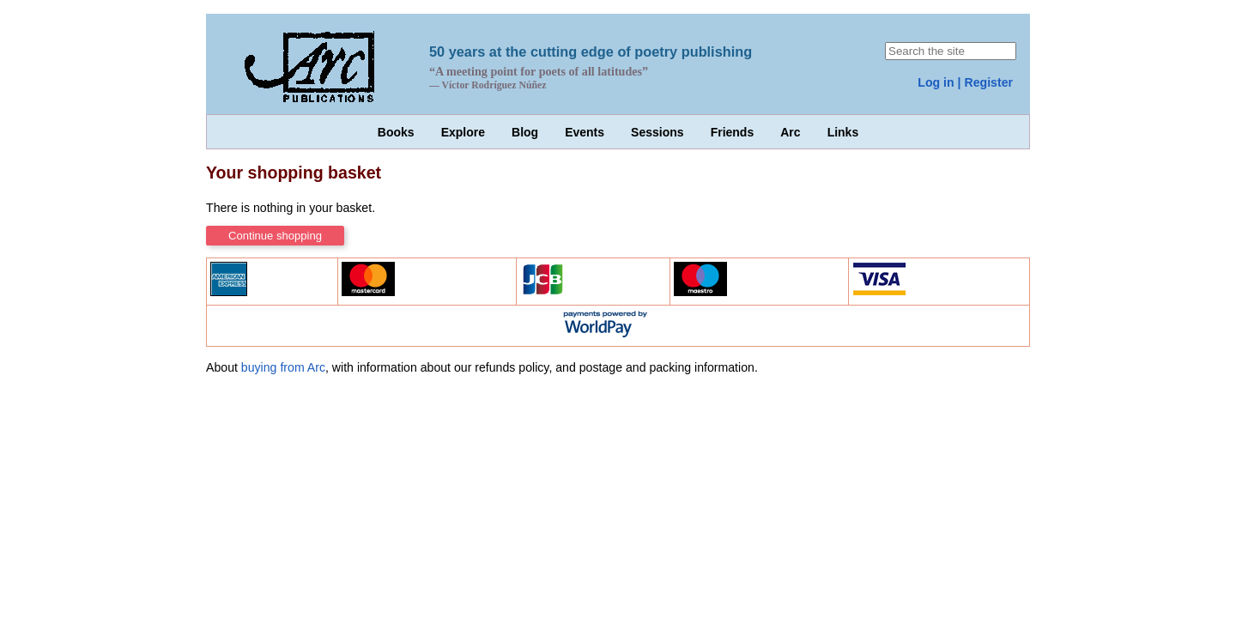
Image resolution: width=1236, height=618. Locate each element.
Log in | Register (965, 82)
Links (843, 132)
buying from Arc (283, 367)
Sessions (657, 132)
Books (396, 132)
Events (584, 132)
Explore (463, 132)
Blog (525, 132)
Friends (732, 132)
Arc (790, 132)
